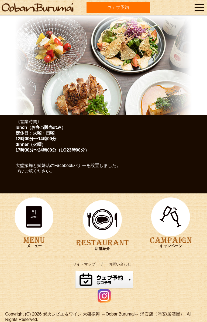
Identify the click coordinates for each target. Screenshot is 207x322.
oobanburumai (25, 12)
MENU (34, 217)
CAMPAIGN (170, 217)
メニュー (34, 246)
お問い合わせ (120, 264)
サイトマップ (84, 264)
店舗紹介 (102, 248)
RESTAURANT (102, 219)
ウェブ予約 (118, 7)
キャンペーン (171, 246)
